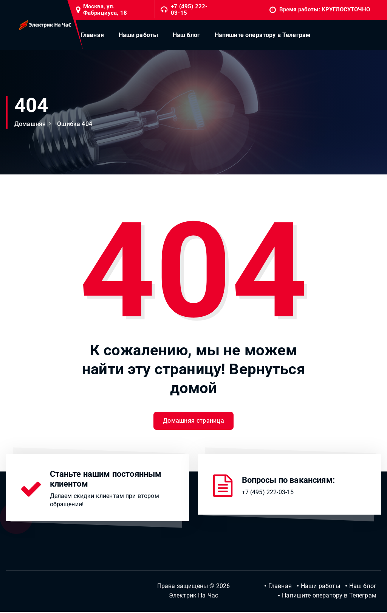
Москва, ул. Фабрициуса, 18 (105, 9)
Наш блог (186, 35)
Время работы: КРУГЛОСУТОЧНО (324, 9)
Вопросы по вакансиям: (288, 480)
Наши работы (138, 35)
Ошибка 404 (74, 124)
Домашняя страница (193, 421)
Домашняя (30, 124)
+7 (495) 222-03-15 (189, 9)
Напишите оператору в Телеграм (263, 35)
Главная (92, 35)
